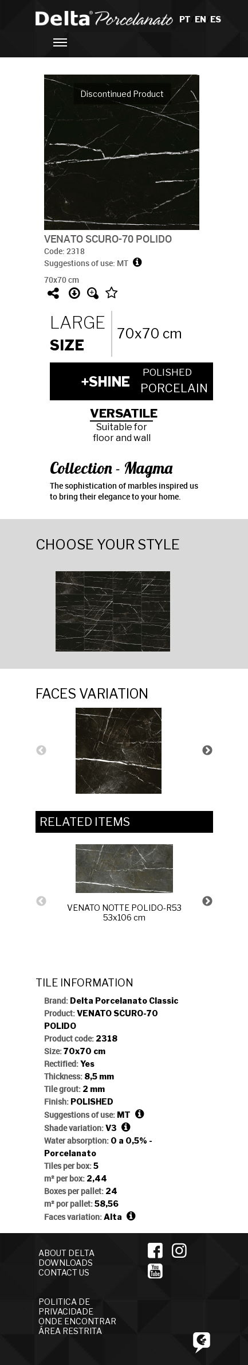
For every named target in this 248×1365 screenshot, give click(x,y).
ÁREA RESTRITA (70, 1331)
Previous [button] (41, 750)
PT (185, 19)
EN (201, 19)
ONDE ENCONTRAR (77, 1321)
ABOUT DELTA (66, 1253)
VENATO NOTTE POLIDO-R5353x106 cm (124, 883)
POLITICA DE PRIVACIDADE (65, 1306)
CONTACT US (63, 1272)
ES (215, 19)
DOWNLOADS (65, 1263)
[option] (124, 610)
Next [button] (207, 750)
